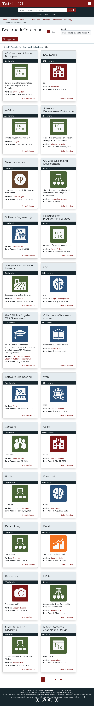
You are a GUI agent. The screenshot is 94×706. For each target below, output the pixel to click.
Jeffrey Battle (56, 610)
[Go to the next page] (56, 679)
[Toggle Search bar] (47, 16)
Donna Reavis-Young (21, 508)
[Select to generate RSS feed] (45, 47)
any (45, 267)
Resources (11, 576)
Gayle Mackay (18, 458)
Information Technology (62, 20)
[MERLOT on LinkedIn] (50, 701)
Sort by (64, 29)
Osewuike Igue (18, 196)
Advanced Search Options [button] (46, 14)
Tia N (15, 406)
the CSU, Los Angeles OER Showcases (17, 317)
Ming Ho (16, 141)
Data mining (12, 526)
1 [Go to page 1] (43, 679)
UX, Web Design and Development (55, 162)
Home (4, 20)
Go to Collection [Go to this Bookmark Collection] (28, 98)
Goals (46, 426)
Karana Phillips (56, 249)
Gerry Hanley (18, 246)
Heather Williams (57, 408)
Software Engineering (18, 217)
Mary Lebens (56, 660)
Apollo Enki (55, 86)
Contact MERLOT (64, 690)
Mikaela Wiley (18, 299)
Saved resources (15, 162)
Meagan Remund (19, 608)
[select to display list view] (53, 31)
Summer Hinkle (57, 558)
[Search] (42, 10)
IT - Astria (11, 476)
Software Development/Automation (59, 110)
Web (46, 376)
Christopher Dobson (59, 199)
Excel (46, 526)
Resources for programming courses (56, 217)
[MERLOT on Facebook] (37, 701)
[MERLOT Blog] (56, 701)
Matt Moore (55, 508)
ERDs (46, 576)
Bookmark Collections (18, 20)
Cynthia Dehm (18, 92)
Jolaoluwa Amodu (58, 144)
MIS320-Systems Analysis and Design (55, 628)
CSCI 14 (9, 109)
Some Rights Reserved (47, 690)
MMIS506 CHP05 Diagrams (15, 628)
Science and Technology (40, 20)
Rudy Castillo (56, 348)
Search (71, 10)
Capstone (11, 426)
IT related (49, 476)
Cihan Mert (17, 558)
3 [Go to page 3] (50, 679)
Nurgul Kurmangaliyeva (60, 299)
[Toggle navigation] (89, 3)
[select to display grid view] (48, 31)
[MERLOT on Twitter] (44, 701)
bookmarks (50, 54)
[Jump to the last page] (61, 679)
